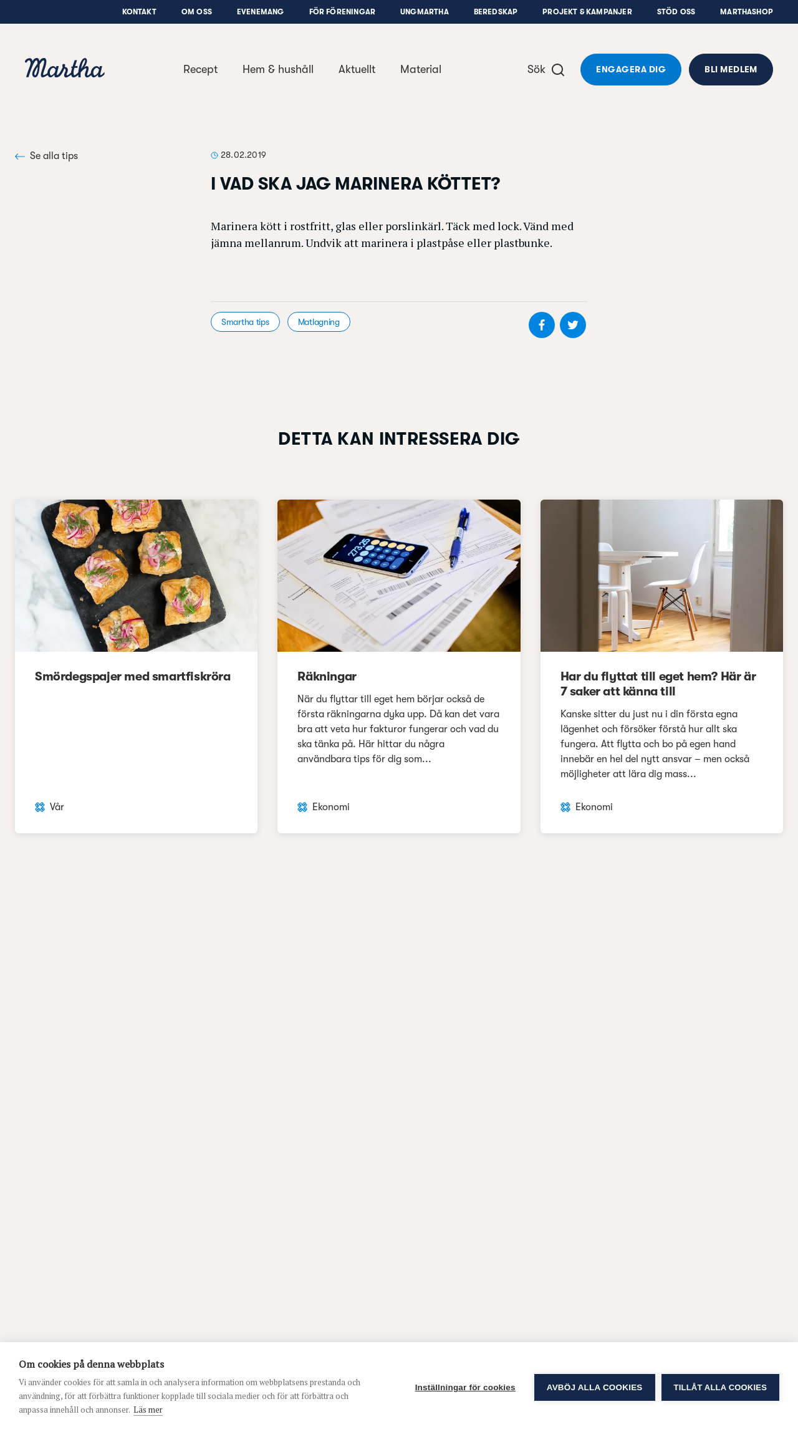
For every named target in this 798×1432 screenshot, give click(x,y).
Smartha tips (245, 322)
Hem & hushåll (278, 69)
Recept (200, 69)
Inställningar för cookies (465, 1387)
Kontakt (139, 11)
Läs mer (148, 1409)
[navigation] (65, 69)
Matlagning (319, 322)
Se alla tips (46, 156)
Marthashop (746, 11)
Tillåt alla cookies (720, 1387)
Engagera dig (631, 69)
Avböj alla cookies (595, 1387)
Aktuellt (357, 69)
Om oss (196, 11)
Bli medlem (730, 69)
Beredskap (496, 11)
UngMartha (424, 11)
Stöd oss (676, 11)
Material (420, 69)
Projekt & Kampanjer (587, 11)
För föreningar (342, 11)
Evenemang (260, 11)
